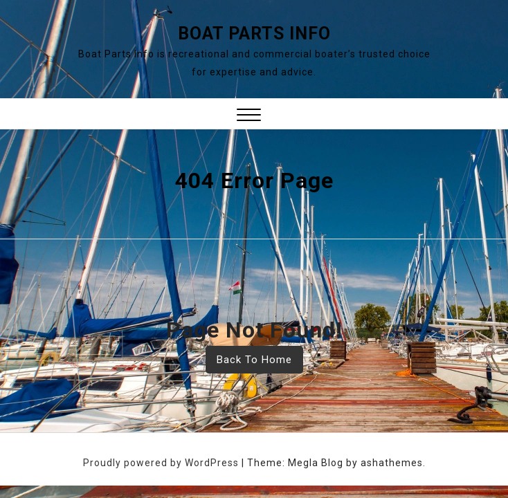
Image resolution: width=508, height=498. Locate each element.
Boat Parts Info (254, 34)
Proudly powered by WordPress (162, 462)
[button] (249, 116)
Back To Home (254, 359)
